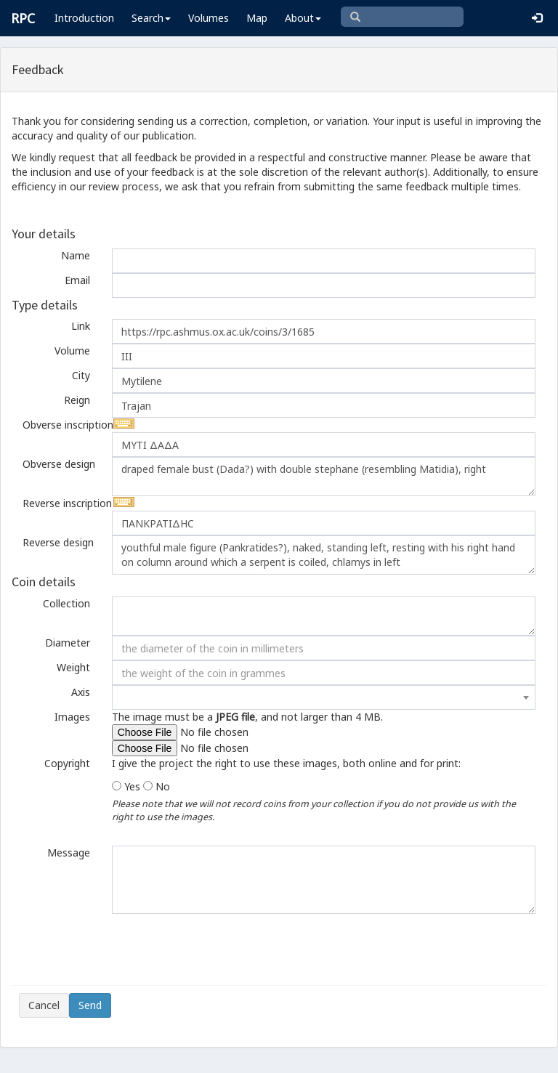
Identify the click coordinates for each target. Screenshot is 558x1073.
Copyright (67, 763)
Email (77, 280)
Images (72, 717)
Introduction (84, 18)
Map (256, 18)
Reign (77, 400)
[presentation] (129, 949)
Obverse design (59, 464)
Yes (132, 786)
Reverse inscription (62, 503)
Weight (73, 667)
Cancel (44, 1005)
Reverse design (58, 542)
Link (80, 326)
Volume (72, 350)
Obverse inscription (62, 425)
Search (151, 18)
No (162, 786)
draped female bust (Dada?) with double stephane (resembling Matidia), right (323, 476)
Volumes (208, 18)
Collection (66, 603)
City (81, 375)
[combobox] (323, 697)
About (303, 18)
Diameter (67, 642)
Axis (80, 692)
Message (68, 852)
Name (75, 255)
